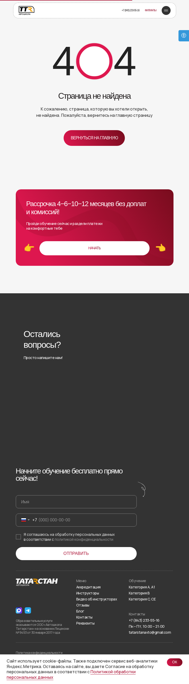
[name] (76, 501)
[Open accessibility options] (183, 35)
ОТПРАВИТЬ (76, 553)
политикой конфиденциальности (84, 539)
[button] (94, 248)
